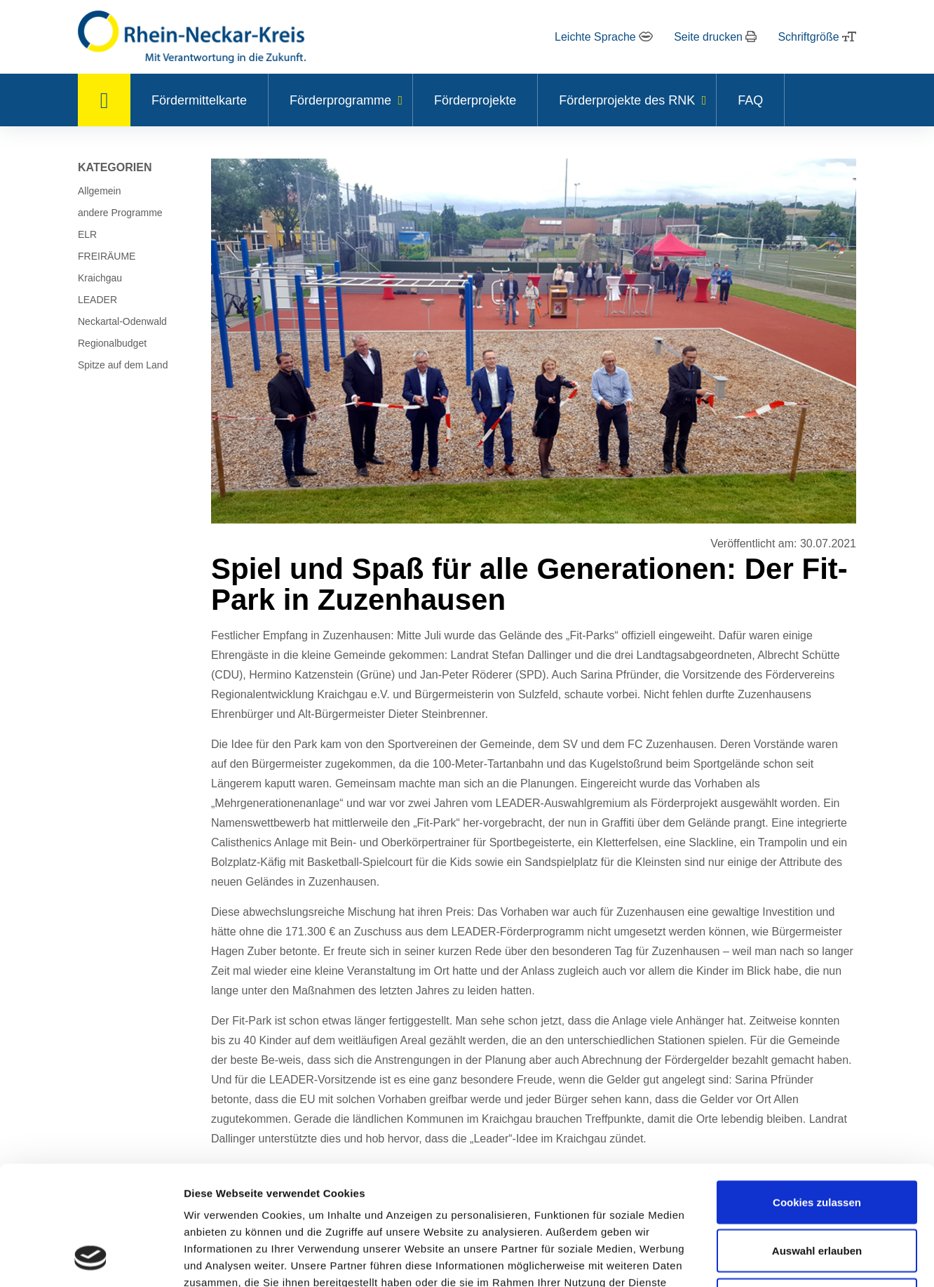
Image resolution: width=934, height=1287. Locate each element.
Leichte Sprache (604, 37)
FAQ (750, 100)
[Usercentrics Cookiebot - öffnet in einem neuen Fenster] (90, 1259)
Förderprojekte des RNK (627, 100)
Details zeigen (745, 1259)
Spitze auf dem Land (123, 365)
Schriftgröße (817, 37)
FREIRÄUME (106, 256)
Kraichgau (100, 278)
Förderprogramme (340, 100)
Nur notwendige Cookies (817, 1193)
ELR (87, 234)
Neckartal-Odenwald (122, 321)
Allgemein (99, 190)
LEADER (97, 299)
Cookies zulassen (817, 1096)
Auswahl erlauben (817, 1145)
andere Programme (120, 212)
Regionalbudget (112, 343)
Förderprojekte (475, 100)
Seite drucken (715, 37)
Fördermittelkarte (199, 100)
